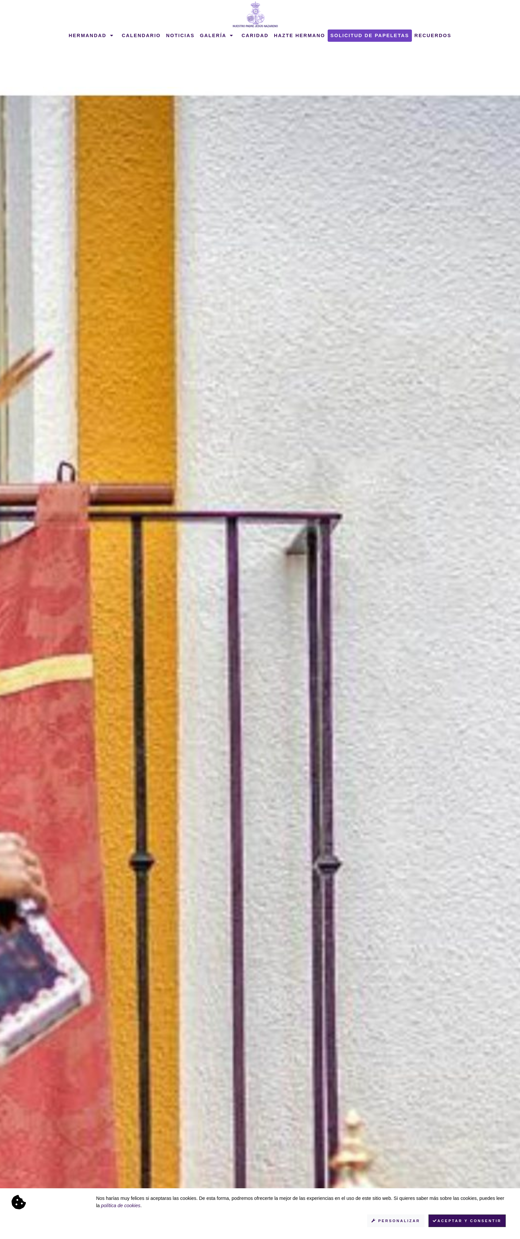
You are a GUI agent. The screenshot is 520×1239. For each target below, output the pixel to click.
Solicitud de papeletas (369, 35)
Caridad (254, 35)
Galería (217, 35)
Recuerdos (433, 35)
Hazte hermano (299, 35)
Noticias (180, 35)
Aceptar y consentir (467, 1221)
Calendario (141, 35)
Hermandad (91, 35)
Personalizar (395, 1221)
